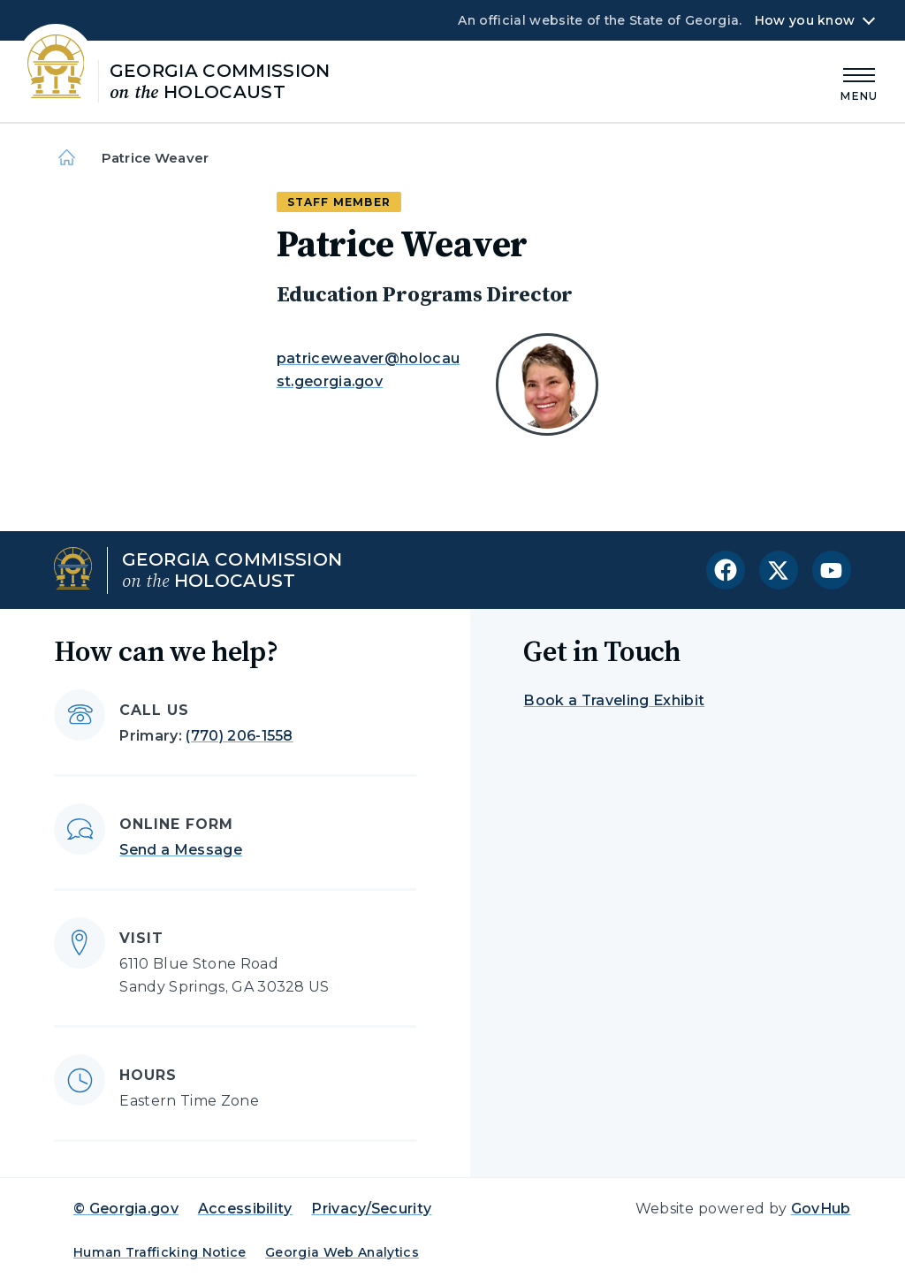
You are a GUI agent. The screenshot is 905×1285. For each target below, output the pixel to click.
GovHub (821, 1208)
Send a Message (180, 849)
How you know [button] (805, 20)
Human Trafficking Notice (160, 1252)
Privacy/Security (371, 1208)
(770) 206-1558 (239, 735)
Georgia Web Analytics (342, 1252)
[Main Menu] (859, 82)
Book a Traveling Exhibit (613, 700)
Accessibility (245, 1208)
